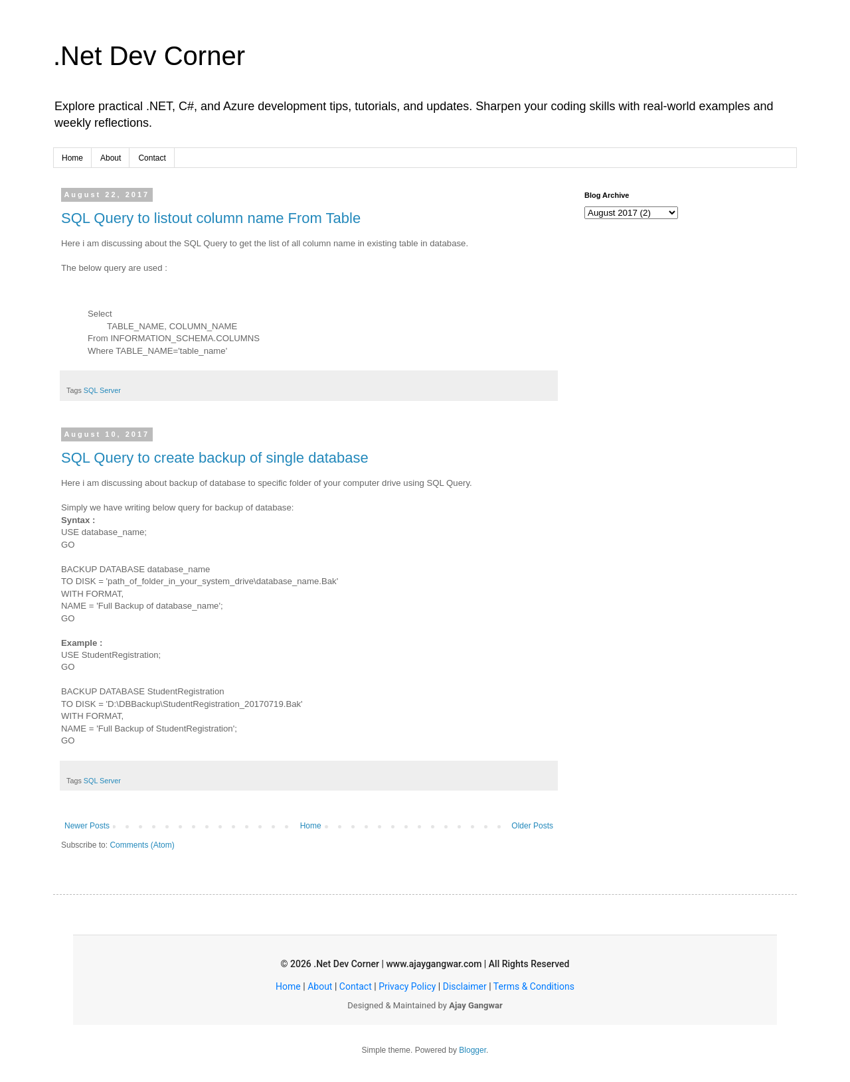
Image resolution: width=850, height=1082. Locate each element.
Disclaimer (465, 986)
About (110, 158)
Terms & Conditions (533, 986)
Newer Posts (87, 825)
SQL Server (102, 390)
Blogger (472, 1050)
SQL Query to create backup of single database (215, 457)
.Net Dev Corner (149, 55)
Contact (151, 158)
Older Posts (532, 825)
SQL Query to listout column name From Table (211, 218)
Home (72, 158)
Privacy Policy (407, 986)
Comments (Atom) (142, 845)
